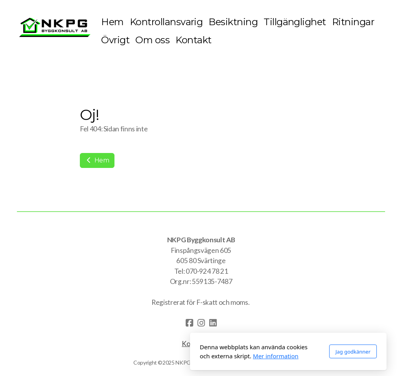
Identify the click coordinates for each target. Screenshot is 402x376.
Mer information (188, 356)
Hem (97, 160)
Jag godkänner (265, 351)
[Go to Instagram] (201, 323)
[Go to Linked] (213, 323)
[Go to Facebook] (189, 323)
